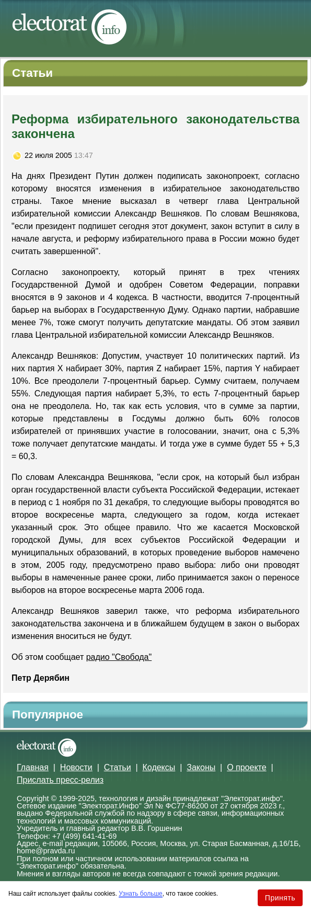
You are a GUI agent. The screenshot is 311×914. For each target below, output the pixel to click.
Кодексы (159, 767)
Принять (280, 898)
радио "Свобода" (119, 657)
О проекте (246, 767)
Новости (76, 767)
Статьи (117, 767)
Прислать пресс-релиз (60, 779)
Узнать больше (140, 893)
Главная (33, 767)
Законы (201, 767)
